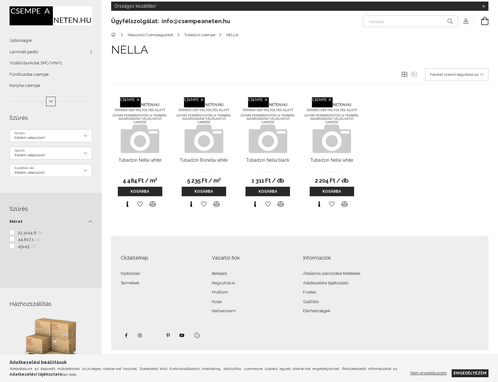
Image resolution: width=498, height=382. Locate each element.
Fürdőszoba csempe (29, 74)
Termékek (130, 283)
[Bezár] (483, 6)
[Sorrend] (456, 74)
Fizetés (309, 292)
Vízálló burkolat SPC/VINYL (36, 63)
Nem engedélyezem (428, 373)
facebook (126, 335)
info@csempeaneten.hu (196, 21)
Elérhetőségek (316, 310)
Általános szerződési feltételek (331, 273)
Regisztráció (223, 283)
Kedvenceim (224, 310)
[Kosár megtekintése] (481, 21)
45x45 (27, 246)
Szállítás (311, 301)
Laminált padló (24, 51)
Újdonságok (21, 40)
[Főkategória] (114, 35)
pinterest (168, 335)
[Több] (51, 101)
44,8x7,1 (29, 239)
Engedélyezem (470, 373)
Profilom (220, 292)
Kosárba (140, 191)
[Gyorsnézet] (127, 204)
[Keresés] (410, 21)
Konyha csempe (25, 85)
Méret (16, 221)
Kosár (217, 301)
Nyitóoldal (130, 273)
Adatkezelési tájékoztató (325, 283)
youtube (182, 335)
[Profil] (466, 21)
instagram (140, 335)
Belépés (219, 273)
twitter (154, 335)
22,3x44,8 (30, 232)
